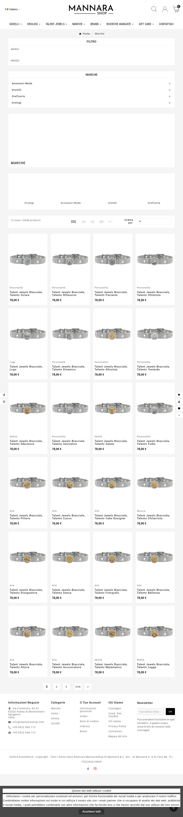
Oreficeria (18, 139)
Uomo (54, 756)
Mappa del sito (117, 779)
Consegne (114, 751)
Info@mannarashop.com (28, 764)
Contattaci (115, 774)
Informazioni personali (88, 753)
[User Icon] (165, 9)
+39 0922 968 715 (24, 770)
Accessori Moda (22, 126)
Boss (93, 67)
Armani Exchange (93, 61)
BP (93, 72)
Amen (93, 55)
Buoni (83, 774)
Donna (55, 761)
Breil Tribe (93, 84)
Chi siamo (114, 764)
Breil (93, 78)
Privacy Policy (117, 769)
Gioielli (16, 132)
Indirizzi (85, 769)
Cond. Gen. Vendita (115, 758)
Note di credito (89, 764)
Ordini (84, 759)
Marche (92, 117)
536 (78, 729)
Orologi (16, 145)
